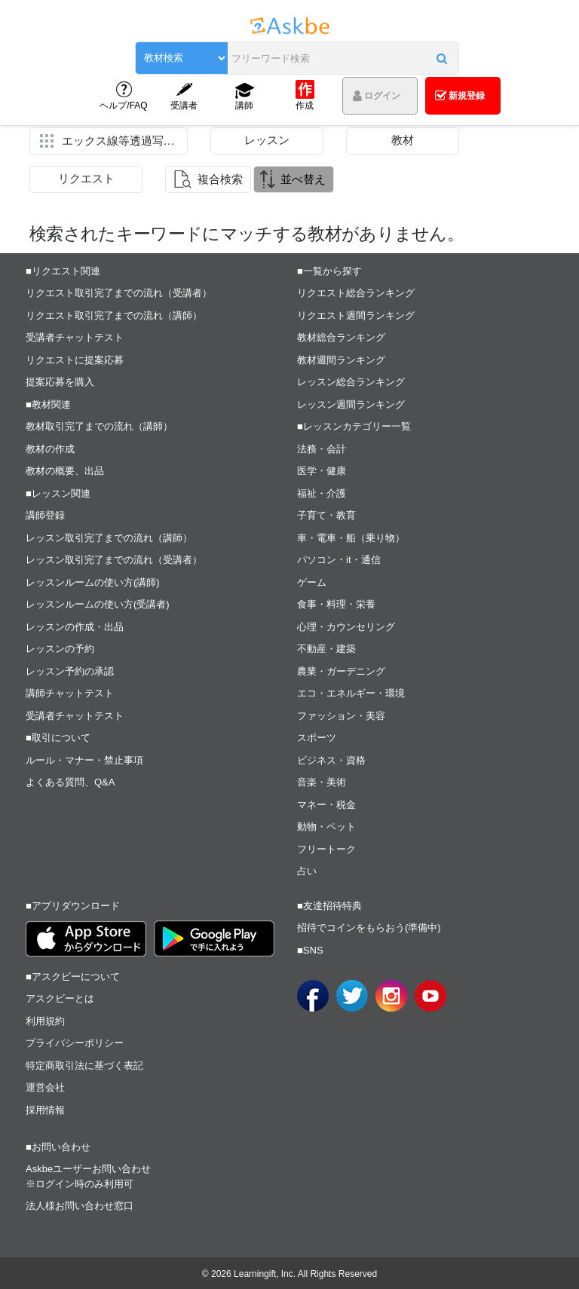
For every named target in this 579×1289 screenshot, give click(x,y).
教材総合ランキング (341, 337)
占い (307, 871)
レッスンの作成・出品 (75, 626)
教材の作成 (50, 449)
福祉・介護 (321, 493)
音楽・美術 (321, 782)
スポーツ (316, 737)
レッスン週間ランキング (351, 404)
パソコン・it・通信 (339, 559)
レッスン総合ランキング (351, 381)
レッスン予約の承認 (70, 671)
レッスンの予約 (60, 648)
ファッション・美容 (341, 715)
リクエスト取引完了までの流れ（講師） (114, 315)
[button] (442, 58)
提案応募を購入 (60, 381)
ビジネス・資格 (331, 760)
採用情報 (45, 1110)
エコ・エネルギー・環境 (351, 693)
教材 (402, 139)
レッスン (267, 139)
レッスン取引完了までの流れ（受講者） (114, 559)
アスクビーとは (60, 998)
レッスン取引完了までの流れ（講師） (109, 537)
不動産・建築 (326, 648)
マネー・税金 (326, 804)
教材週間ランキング (341, 360)
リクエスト (86, 178)
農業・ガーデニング (341, 671)
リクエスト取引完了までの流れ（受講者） (119, 293)
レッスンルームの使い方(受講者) (98, 604)
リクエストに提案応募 (75, 360)
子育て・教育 (326, 515)
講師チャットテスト (70, 693)
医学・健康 (321, 470)
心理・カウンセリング (346, 626)
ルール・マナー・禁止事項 (84, 760)
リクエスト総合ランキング (356, 293)
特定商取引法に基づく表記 (84, 1065)
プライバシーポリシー (75, 1043)
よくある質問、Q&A (70, 782)
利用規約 (45, 1021)
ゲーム (311, 582)
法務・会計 (321, 449)
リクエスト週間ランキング (356, 315)
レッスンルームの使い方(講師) (93, 582)
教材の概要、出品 (65, 470)
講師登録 (45, 515)
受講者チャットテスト (75, 337)
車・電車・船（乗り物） (351, 537)
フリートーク (326, 849)
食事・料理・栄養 (336, 604)
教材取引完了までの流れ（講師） (99, 426)
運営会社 (45, 1087)
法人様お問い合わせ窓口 (79, 1205)
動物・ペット (326, 826)
